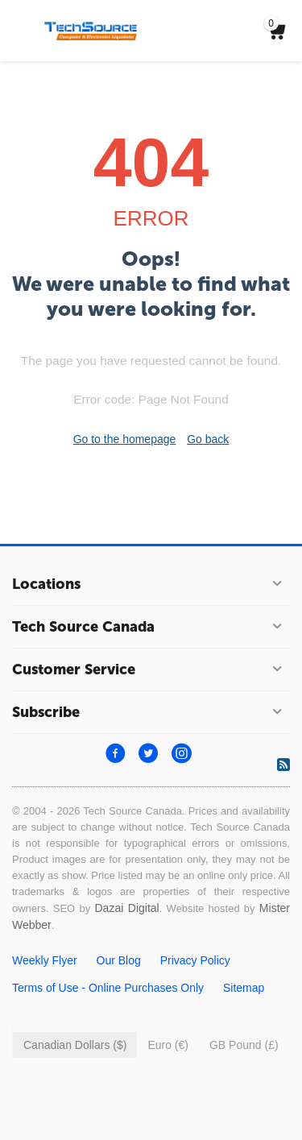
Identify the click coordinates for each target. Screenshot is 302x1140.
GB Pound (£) (244, 1044)
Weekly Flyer (44, 960)
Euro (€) (167, 1044)
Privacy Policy (195, 960)
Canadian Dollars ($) (74, 1044)
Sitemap (243, 987)
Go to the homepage (124, 439)
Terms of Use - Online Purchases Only (108, 987)
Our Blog (119, 960)
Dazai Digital (126, 908)
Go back (208, 439)
